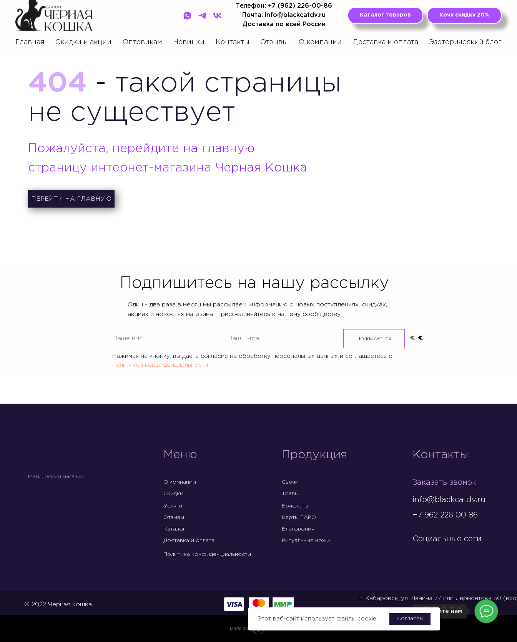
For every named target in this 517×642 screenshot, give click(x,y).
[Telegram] (202, 15)
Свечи (290, 482)
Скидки (173, 493)
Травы (290, 493)
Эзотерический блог (465, 42)
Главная (30, 42)
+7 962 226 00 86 (445, 515)
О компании (320, 42)
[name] (167, 338)
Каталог (174, 529)
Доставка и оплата (385, 42)
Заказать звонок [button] (444, 482)
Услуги (172, 506)
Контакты (232, 42)
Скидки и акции (83, 42)
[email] (282, 338)
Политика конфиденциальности (207, 554)
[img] (418, 555)
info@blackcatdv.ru (448, 499)
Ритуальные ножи (306, 540)
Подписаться (373, 338)
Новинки (188, 42)
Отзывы (274, 42)
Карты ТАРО (299, 517)
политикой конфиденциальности (160, 365)
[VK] (217, 15)
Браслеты (295, 506)
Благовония (298, 529)
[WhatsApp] (187, 15)
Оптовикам (142, 42)
